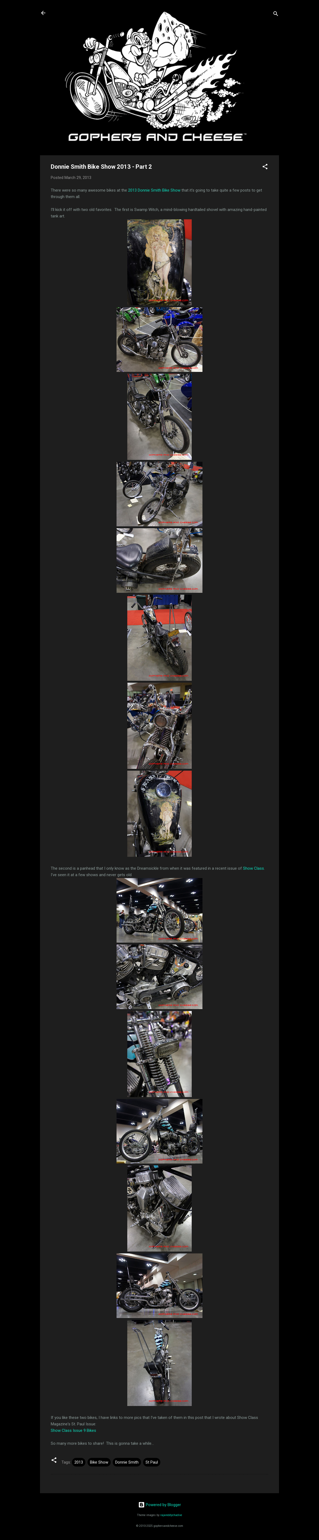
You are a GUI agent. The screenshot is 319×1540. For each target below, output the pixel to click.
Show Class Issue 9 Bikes (73, 1430)
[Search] (276, 14)
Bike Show (99, 1462)
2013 (78, 1462)
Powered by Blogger (159, 1504)
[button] (265, 167)
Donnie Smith (127, 1462)
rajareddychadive (171, 1515)
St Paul (152, 1462)
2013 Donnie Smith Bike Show (154, 190)
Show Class (253, 868)
